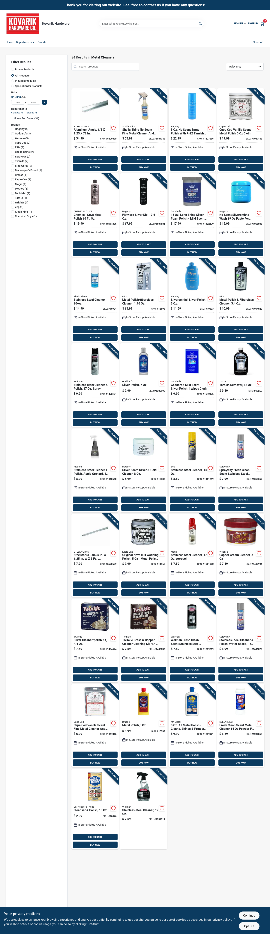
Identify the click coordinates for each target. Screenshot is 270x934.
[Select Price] (44, 102)
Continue (249, 915)
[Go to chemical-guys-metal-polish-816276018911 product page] (95, 215)
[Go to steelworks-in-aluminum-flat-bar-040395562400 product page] (95, 555)
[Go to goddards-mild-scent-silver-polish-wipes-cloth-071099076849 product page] (192, 385)
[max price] (33, 102)
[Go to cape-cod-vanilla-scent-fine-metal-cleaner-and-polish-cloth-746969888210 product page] (95, 725)
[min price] (17, 102)
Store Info (258, 42)
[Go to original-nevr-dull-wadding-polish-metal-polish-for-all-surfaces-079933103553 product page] (143, 555)
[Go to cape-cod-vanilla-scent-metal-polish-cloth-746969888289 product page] (240, 130)
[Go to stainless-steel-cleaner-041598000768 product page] (143, 809)
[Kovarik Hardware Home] (23, 24)
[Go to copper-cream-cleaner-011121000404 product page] (240, 555)
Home (9, 42)
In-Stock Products (25, 81)
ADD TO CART (95, 159)
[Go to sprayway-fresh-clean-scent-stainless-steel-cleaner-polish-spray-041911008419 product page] (240, 470)
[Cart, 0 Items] (262, 24)
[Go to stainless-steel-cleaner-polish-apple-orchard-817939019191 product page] (95, 470)
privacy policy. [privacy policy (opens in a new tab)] (221, 919)
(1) (28, 170)
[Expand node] (12, 118)
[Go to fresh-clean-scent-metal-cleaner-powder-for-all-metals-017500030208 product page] (240, 725)
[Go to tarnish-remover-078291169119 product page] (240, 385)
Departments (24, 42)
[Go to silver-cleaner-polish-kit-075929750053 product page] (95, 640)
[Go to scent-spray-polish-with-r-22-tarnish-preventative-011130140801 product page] (192, 130)
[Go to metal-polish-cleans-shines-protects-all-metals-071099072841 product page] (192, 725)
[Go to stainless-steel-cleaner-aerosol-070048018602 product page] (192, 555)
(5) (21, 129)
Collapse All (17, 112)
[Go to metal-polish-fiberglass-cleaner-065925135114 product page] (143, 300)
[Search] (200, 23)
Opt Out (249, 926)
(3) (23, 133)
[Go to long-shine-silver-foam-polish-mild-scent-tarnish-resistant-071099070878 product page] (192, 215)
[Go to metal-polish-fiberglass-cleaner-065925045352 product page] (240, 300)
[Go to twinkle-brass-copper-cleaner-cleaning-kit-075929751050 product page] (143, 640)
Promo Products (24, 69)
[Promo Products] (12, 69)
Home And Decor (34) (26, 118)
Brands (42, 42)
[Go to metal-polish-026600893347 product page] (143, 725)
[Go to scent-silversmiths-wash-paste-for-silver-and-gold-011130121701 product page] (240, 215)
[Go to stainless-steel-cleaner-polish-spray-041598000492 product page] (95, 385)
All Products (22, 76)
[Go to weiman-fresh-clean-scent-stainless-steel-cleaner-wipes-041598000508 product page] (192, 640)
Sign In (238, 23)
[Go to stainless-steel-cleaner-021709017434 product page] (192, 470)
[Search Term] (151, 23)
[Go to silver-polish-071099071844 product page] (143, 385)
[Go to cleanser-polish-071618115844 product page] (95, 809)
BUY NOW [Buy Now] (95, 167)
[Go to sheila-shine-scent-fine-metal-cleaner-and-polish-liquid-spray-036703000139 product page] (143, 130)
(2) (22, 142)
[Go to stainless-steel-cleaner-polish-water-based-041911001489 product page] (240, 640)
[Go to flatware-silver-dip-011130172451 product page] (143, 215)
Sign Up (253, 23)
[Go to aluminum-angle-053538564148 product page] (95, 130)
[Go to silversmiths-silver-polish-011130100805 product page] (192, 300)
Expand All (31, 112)
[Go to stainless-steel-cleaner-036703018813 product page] (95, 300)
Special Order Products (28, 86)
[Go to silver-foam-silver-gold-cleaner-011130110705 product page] (143, 470)
